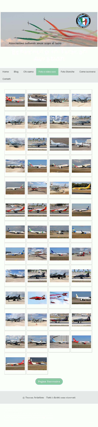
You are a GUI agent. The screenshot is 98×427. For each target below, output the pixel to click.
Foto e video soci (47, 71)
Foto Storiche (67, 71)
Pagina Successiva (49, 381)
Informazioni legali (10, 408)
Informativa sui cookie (31, 408)
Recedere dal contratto (14, 411)
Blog (16, 71)
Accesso (91, 422)
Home (6, 71)
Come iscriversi (87, 71)
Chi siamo (28, 71)
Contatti (7, 79)
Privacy (20, 408)
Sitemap (43, 408)
